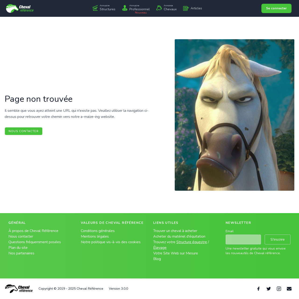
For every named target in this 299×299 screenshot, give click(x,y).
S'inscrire (278, 239)
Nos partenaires (21, 253)
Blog (157, 258)
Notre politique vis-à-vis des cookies (111, 242)
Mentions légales (95, 236)
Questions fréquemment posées (34, 242)
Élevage (160, 247)
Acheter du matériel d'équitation (179, 236)
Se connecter (276, 8)
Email (230, 231)
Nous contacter (24, 131)
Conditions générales (98, 230)
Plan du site (18, 247)
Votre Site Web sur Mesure (175, 253)
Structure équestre (191, 242)
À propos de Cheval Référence (33, 230)
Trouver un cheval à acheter (175, 230)
